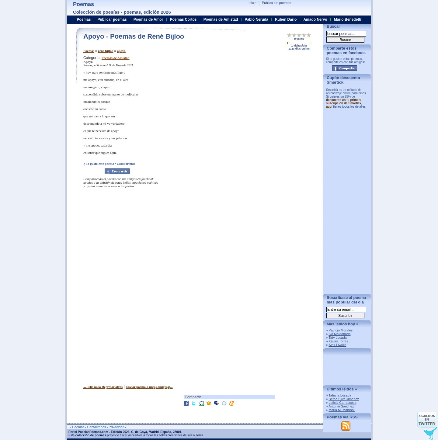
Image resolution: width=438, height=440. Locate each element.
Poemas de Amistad (116, 58)
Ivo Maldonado (339, 334)
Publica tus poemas (276, 3)
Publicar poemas (112, 19)
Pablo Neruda (256, 19)
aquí (329, 106)
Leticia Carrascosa (342, 402)
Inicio (252, 3)
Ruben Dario (286, 19)
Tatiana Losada (339, 395)
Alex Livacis (337, 345)
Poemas (88, 51)
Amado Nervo (315, 19)
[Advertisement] (267, 98)
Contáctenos (96, 427)
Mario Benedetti (347, 19)
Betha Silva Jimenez (343, 399)
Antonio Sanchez (341, 406)
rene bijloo (105, 51)
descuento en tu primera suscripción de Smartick (343, 101)
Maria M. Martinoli (341, 410)
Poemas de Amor (148, 19)
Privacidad (116, 427)
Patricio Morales (340, 330)
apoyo (121, 51)
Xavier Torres (338, 341)
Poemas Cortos (183, 19)
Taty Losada (337, 337)
